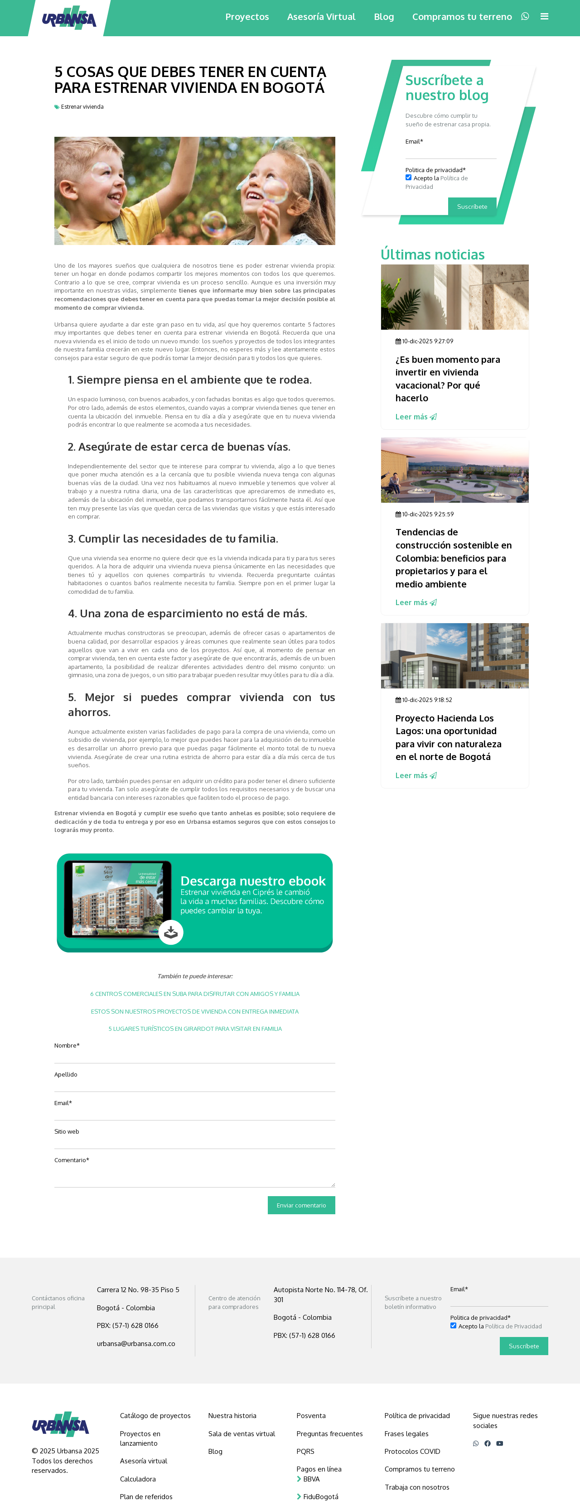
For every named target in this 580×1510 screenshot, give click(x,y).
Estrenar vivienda (82, 106)
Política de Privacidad (513, 1326)
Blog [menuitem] (384, 16)
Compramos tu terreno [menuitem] (462, 16)
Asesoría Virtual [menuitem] (321, 16)
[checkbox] (451, 182)
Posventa (311, 1415)
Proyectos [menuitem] (247, 16)
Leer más (416, 416)
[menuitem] (157, 1415)
